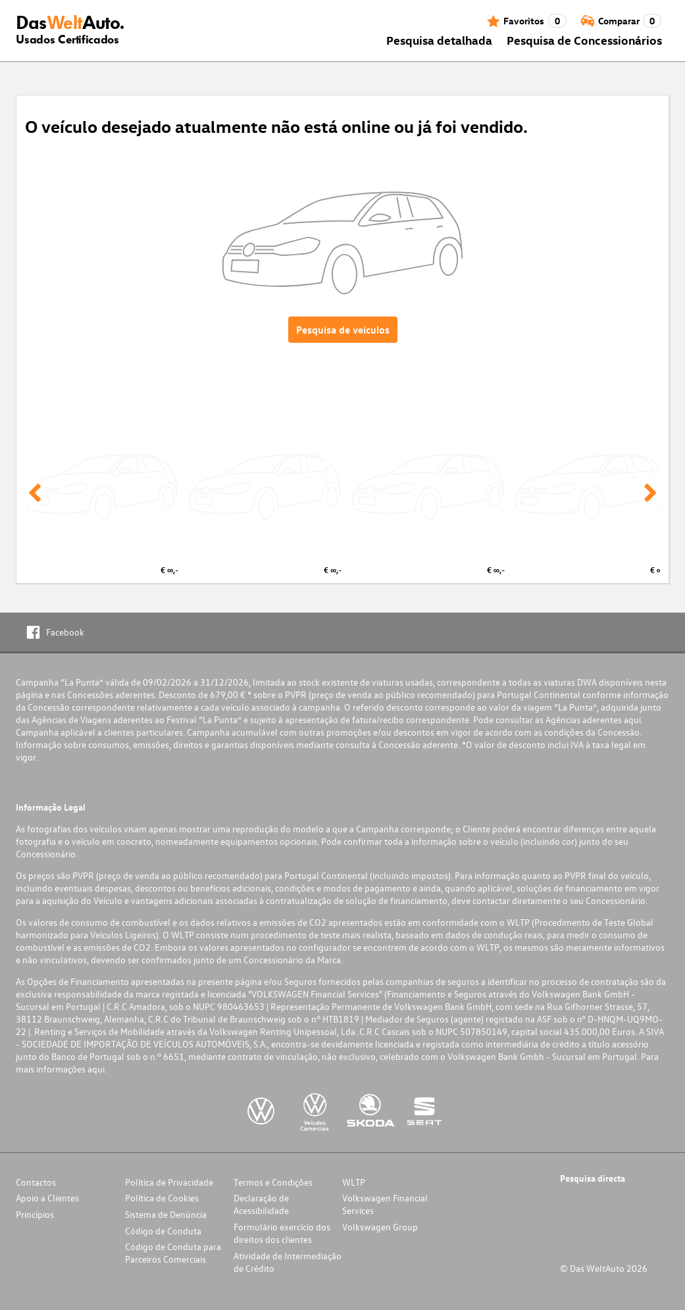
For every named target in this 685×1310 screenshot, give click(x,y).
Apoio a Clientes (47, 1198)
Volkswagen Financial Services (385, 1204)
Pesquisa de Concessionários (584, 39)
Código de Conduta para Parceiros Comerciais (173, 1252)
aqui (632, 719)
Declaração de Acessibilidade (261, 1204)
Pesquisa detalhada (439, 39)
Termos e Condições (273, 1182)
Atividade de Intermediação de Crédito (288, 1261)
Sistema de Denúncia (166, 1214)
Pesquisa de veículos (343, 329)
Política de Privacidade (169, 1182)
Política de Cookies (162, 1198)
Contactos (36, 1182)
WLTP (353, 1182)
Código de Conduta (163, 1230)
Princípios (35, 1214)
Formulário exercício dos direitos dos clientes (282, 1233)
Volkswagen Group (380, 1227)
